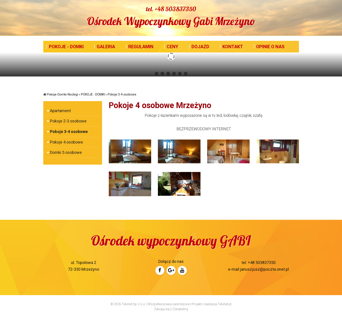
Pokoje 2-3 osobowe (67, 121)
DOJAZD (200, 46)
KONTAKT (232, 46)
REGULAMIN (140, 46)
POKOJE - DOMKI (66, 46)
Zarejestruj (180, 309)
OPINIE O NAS (270, 46)
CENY (172, 46)
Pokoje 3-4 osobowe (122, 94)
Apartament (59, 110)
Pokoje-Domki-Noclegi (62, 94)
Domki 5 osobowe (64, 152)
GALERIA (106, 46)
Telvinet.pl (224, 304)
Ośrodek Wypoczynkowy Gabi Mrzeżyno (171, 21)
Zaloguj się (162, 309)
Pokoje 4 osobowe (65, 142)
